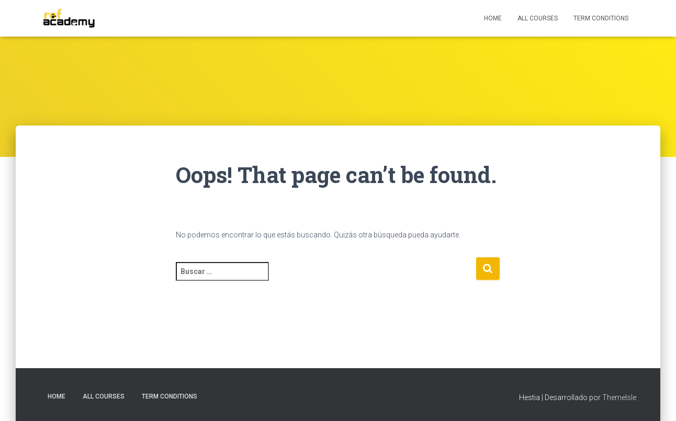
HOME (493, 18)
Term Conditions (600, 18)
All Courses (537, 18)
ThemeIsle (619, 397)
